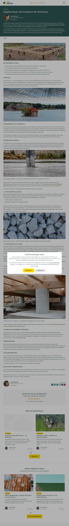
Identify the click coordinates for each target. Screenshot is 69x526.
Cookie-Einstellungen (54, 263)
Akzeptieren (28, 270)
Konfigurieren (40, 270)
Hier (37, 266)
